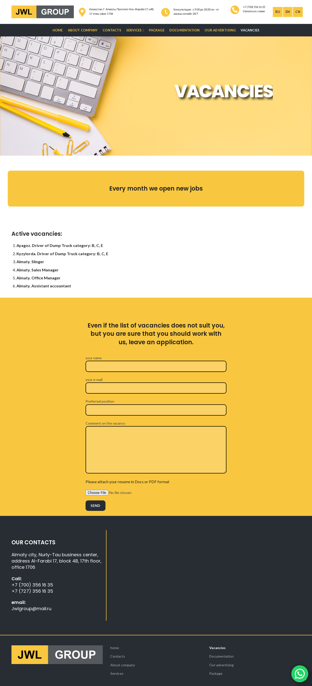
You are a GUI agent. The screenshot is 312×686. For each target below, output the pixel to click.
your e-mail (156, 383)
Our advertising (221, 665)
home (114, 648)
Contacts (117, 656)
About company (122, 665)
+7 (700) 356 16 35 (32, 585)
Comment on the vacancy (156, 436)
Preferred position (156, 405)
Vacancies (217, 648)
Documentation (221, 656)
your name (156, 362)
